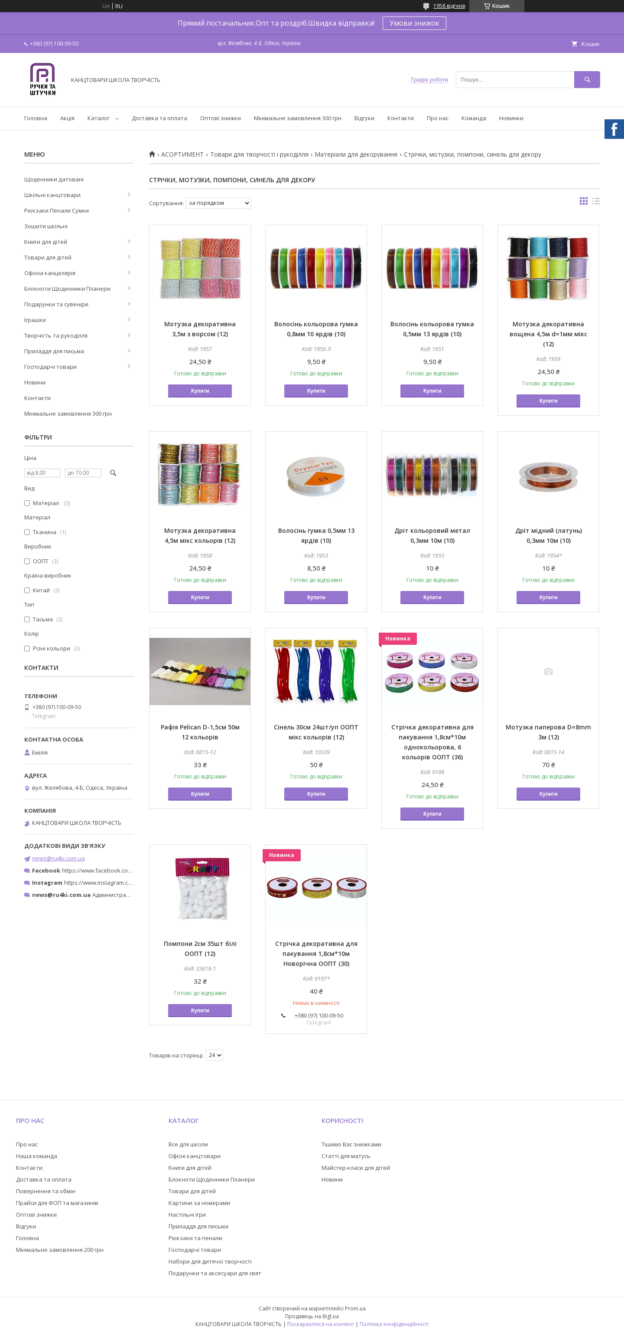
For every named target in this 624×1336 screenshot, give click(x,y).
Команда (474, 118)
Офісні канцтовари (195, 1156)
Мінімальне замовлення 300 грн (297, 118)
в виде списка (596, 203)
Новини (35, 382)
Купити (200, 391)
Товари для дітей (48, 257)
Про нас (437, 118)
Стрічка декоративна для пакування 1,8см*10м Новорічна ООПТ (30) (316, 953)
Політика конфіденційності (394, 1324)
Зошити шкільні (46, 226)
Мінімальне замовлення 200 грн (60, 1250)
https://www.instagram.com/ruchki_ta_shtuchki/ (126, 882)
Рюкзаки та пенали (195, 1238)
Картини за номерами (199, 1203)
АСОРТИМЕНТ (182, 154)
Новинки (511, 118)
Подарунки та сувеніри (56, 304)
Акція (67, 118)
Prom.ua (355, 1308)
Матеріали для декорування (356, 154)
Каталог (99, 118)
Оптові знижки (220, 118)
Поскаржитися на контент (320, 1324)
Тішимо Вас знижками (351, 1144)
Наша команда (36, 1156)
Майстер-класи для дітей (356, 1168)
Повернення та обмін (45, 1191)
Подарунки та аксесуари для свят (215, 1273)
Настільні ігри (187, 1214)
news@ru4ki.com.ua (58, 858)
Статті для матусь (346, 1156)
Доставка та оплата (159, 118)
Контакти (400, 118)
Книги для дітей (45, 242)
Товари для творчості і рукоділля (259, 154)
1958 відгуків (449, 6)
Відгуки (364, 118)
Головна (35, 118)
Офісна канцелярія (49, 273)
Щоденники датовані (54, 179)
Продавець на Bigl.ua (312, 1316)
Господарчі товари (50, 367)
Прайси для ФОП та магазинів (57, 1203)
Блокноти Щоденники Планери (67, 288)
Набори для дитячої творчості (210, 1261)
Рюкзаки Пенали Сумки (56, 210)
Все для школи (188, 1144)
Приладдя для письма (54, 351)
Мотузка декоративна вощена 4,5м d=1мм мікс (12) (548, 334)
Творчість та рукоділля (56, 335)
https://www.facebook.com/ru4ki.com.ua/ (116, 870)
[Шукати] (587, 79)
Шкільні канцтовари (52, 195)
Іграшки (35, 320)
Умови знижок (414, 23)
